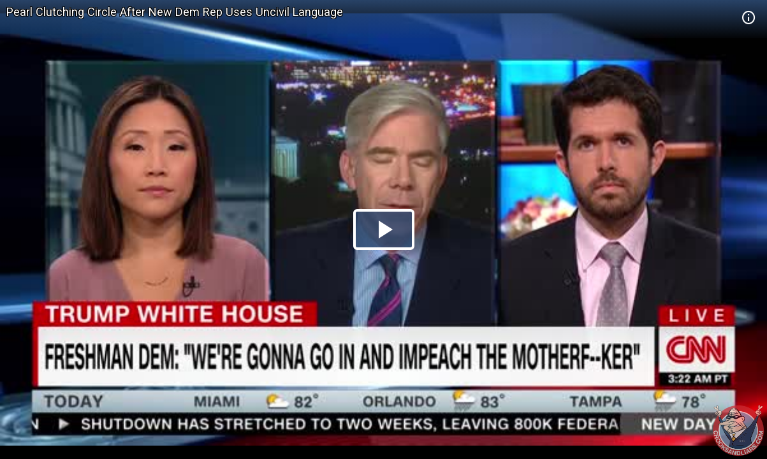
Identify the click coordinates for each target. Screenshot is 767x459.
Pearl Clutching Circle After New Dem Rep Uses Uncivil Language (174, 11)
